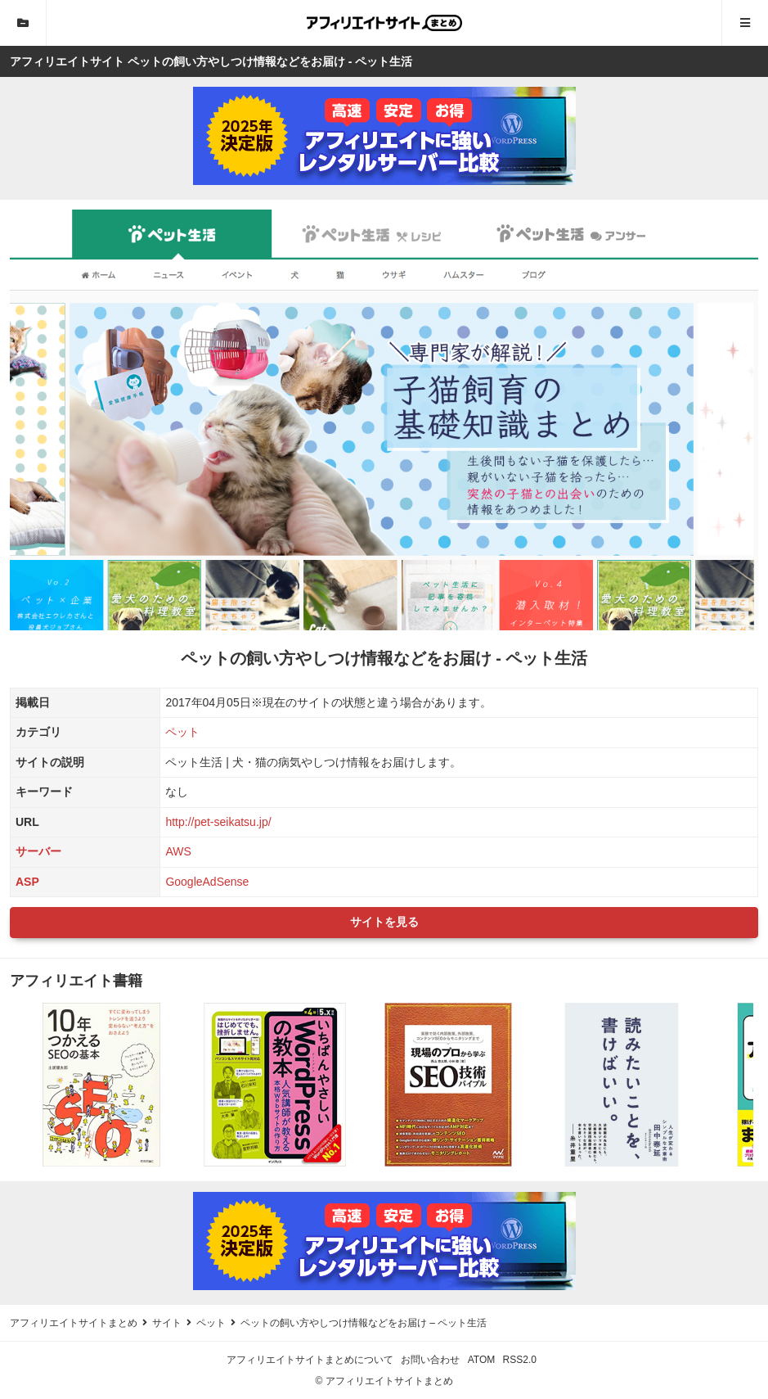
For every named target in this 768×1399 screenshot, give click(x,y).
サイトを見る (384, 921)
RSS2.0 (520, 1359)
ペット (182, 731)
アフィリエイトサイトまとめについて (310, 1359)
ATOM (482, 1359)
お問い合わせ (430, 1359)
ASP (27, 881)
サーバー (38, 851)
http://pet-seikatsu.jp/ (218, 821)
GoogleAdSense (207, 881)
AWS (178, 851)
